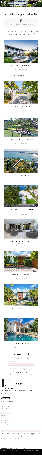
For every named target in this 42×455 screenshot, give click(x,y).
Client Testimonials (4, 404)
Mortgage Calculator (5, 420)
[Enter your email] (21, 361)
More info (2, 451)
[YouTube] (8, 393)
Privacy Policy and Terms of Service (21, 372)
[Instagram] (10, 393)
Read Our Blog (4, 411)
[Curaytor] (5, 399)
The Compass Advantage (6, 413)
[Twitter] (3, 393)
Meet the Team (4, 403)
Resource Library (4, 410)
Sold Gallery (3, 422)
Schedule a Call (4, 418)
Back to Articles (8, 9)
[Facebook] (1, 393)
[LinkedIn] (5, 393)
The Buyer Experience (5, 415)
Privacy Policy (21, 445)
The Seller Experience (5, 417)
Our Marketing (4, 408)
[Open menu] (40, 1)
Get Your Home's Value (5, 406)
